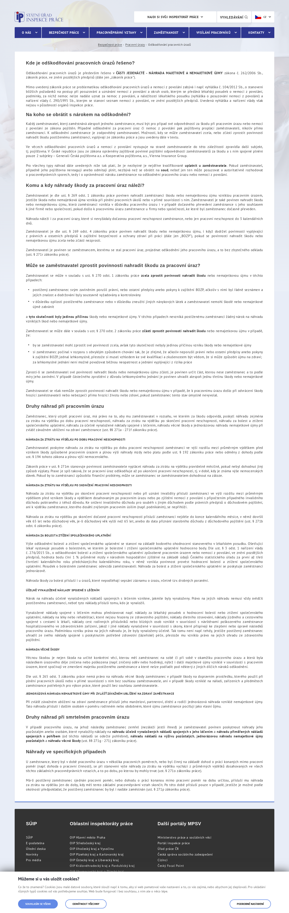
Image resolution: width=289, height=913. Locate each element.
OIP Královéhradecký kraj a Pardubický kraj (102, 866)
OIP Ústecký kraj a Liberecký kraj (94, 860)
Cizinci (163, 860)
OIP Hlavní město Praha (87, 837)
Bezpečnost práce (110, 45)
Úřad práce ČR (168, 849)
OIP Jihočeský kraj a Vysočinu (92, 849)
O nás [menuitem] (26, 33)
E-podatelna (35, 843)
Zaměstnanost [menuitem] (166, 33)
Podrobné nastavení (250, 904)
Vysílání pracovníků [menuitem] (213, 33)
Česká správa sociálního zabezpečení (185, 854)
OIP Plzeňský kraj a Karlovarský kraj (97, 854)
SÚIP (29, 837)
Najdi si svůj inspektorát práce (172, 17)
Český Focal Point (171, 866)
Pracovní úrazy (135, 45)
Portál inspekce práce (174, 843)
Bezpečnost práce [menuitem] (64, 33)
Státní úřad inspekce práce (39, 17)
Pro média (33, 860)
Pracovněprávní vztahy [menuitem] (116, 33)
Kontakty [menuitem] (256, 33)
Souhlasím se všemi (38, 904)
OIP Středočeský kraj (85, 843)
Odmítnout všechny (85, 904)
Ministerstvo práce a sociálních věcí (185, 837)
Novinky (32, 854)
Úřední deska (36, 849)
